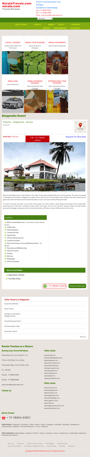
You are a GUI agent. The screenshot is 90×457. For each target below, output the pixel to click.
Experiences (75, 24)
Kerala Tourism (21, 24)
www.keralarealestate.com (53, 358)
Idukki (32, 424)
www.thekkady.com (51, 390)
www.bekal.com (49, 376)
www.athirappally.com (51, 398)
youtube (7, 396)
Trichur (38, 426)
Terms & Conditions (14, 446)
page (3, 192)
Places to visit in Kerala (35, 443)
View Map (80, 129)
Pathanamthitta (7, 426)
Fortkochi (36, 433)
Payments (37, 24)
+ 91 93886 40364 (45, 13)
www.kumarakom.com (52, 378)
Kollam (43, 424)
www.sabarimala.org (51, 365)
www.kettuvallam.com (52, 408)
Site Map (62, 446)
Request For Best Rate (76, 136)
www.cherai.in (49, 403)
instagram (24, 396)
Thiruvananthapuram (27, 426)
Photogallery (49, 443)
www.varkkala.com (50, 373)
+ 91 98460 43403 (45, 10)
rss (12, 396)
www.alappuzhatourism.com (54, 406)
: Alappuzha (16, 424)
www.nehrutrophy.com (52, 363)
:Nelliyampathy (19, 433)
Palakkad (16, 426)
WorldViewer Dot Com (44, 451)
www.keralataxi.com (51, 360)
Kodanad (29, 433)
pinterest (28, 396)
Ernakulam (24, 424)
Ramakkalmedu (7, 435)
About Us (46, 28)
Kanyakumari (64, 433)
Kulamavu (49, 433)
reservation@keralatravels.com (12, 385)
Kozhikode (58, 424)
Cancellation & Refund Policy (34, 446)
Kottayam (50, 424)
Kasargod (65, 424)
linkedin (16, 396)
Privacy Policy (51, 446)
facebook (3, 396)
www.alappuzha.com (51, 395)
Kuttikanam (82, 433)
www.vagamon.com (51, 400)
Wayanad (44, 426)
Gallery (51, 24)
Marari (42, 433)
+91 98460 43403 (40, 139)
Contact (61, 24)
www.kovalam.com (50, 393)
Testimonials (75, 28)
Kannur (37, 424)
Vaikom (15, 435)
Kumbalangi (73, 433)
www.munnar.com (50, 388)
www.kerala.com (49, 355)
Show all (83, 337)
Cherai (56, 433)
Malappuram (74, 424)
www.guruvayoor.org (51, 368)
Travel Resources (60, 28)
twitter (20, 396)
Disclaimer (71, 446)
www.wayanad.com (51, 371)
